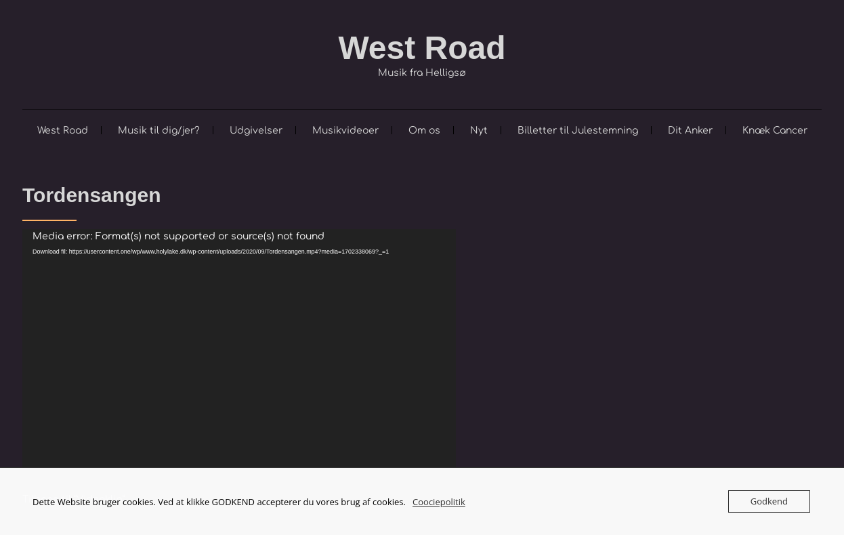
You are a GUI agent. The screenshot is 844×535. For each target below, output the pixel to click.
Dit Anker (690, 130)
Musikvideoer (345, 130)
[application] (239, 351)
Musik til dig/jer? (159, 130)
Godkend (769, 501)
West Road (421, 48)
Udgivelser (256, 130)
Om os (424, 130)
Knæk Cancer (774, 130)
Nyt (479, 130)
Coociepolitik (439, 502)
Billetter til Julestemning (578, 130)
